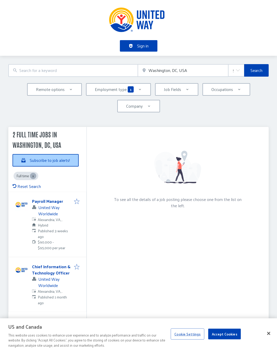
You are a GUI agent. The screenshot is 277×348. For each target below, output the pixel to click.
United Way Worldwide (49, 210)
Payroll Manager (47, 201)
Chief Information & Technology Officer (51, 270)
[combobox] (73, 70)
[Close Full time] (33, 176)
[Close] (268, 336)
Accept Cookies (224, 337)
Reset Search (27, 186)
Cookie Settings (187, 337)
